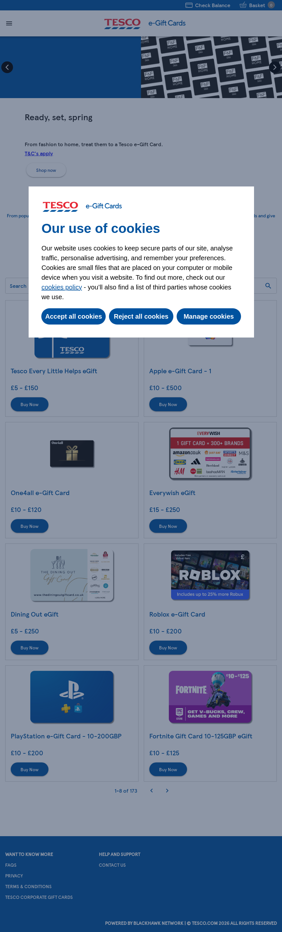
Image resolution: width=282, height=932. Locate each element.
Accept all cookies (73, 316)
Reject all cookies (141, 316)
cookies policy (62, 287)
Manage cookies (208, 316)
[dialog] (141, 262)
